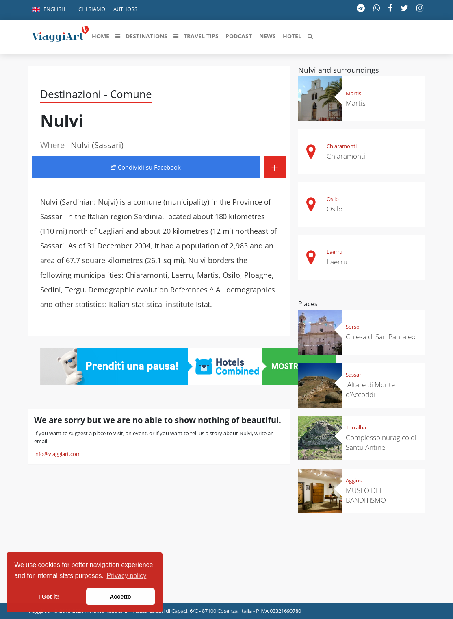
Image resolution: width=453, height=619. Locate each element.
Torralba (356, 427)
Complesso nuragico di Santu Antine (381, 442)
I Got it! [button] (49, 596)
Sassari (354, 374)
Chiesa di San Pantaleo (381, 336)
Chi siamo (91, 9)
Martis (353, 93)
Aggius (354, 480)
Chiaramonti (342, 146)
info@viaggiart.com (57, 454)
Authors (125, 9)
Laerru (334, 251)
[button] (51, 9)
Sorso (353, 326)
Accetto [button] (120, 596)
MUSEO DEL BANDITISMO (366, 495)
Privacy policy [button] (127, 575)
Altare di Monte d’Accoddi (370, 389)
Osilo (333, 199)
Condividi (146, 167)
